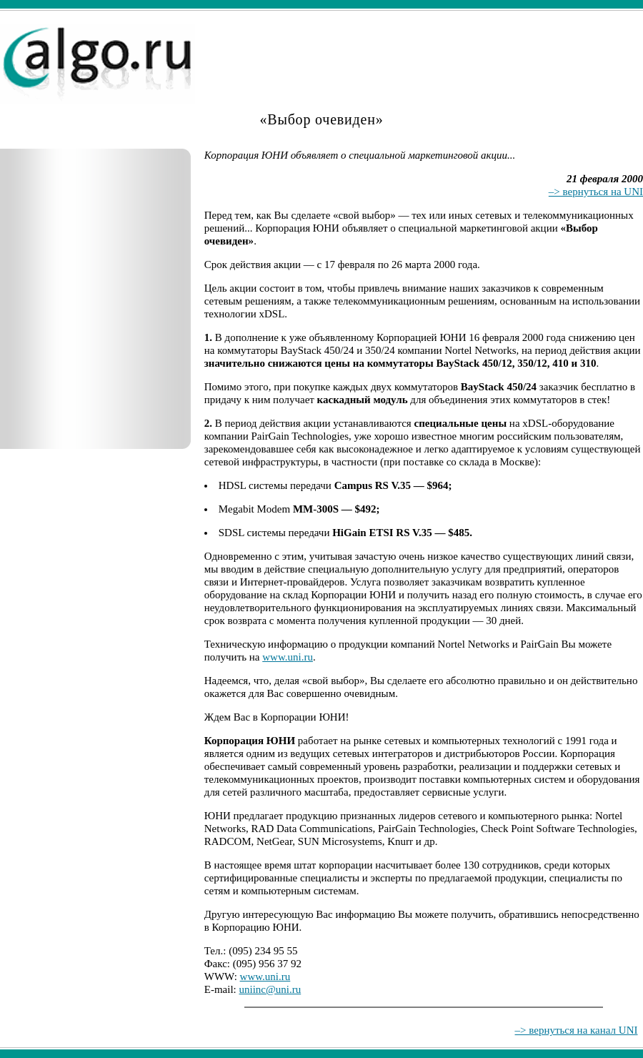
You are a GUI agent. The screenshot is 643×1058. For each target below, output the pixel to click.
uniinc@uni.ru (270, 989)
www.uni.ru (287, 657)
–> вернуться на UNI (596, 191)
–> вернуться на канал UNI (576, 1030)
